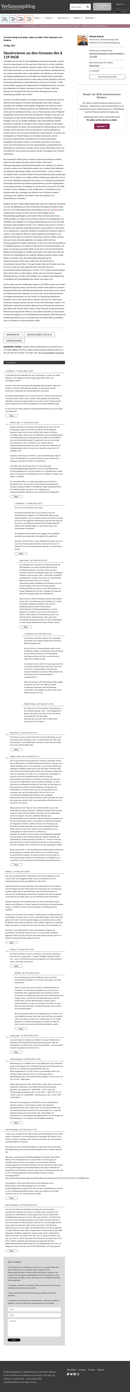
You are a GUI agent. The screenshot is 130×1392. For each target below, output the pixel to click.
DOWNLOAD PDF (13, 334)
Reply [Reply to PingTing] (12, 943)
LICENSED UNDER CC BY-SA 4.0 (39, 334)
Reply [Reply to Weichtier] (21, 1029)
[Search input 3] (78, 7)
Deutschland (94, 65)
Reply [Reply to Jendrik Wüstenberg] (12, 1198)
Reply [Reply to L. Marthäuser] (12, 416)
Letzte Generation (116, 53)
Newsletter (71, 1369)
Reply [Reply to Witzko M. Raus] (16, 496)
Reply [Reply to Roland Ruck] (16, 749)
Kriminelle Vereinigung (98, 53)
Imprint (100, 1369)
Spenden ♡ (102, 126)
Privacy (91, 1369)
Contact (82, 1369)
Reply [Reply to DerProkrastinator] (16, 1123)
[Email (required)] (34, 1315)
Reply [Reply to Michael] (16, 966)
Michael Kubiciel (96, 36)
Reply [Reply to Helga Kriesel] (26, 627)
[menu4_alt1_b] (4, 16)
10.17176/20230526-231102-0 (51, 353)
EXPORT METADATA (14, 340)
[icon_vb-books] (29, 16)
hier (48, 210)
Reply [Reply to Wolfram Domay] (16, 865)
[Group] (18, 5)
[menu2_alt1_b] (21, 16)
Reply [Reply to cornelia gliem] (16, 1052)
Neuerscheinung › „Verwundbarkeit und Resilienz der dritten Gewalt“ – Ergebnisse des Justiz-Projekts (65, 26)
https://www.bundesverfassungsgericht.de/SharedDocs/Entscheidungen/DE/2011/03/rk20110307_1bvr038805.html (47, 1178)
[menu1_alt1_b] (12, 16)
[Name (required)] (34, 1309)
